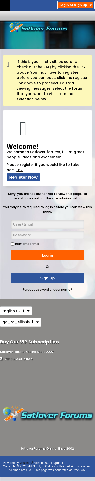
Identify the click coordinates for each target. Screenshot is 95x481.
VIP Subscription (16, 359)
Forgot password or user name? (47, 289)
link (19, 169)
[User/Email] (47, 224)
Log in (47, 255)
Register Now (23, 177)
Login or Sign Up (76, 5)
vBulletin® (26, 463)
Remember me (25, 244)
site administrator (66, 198)
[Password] (47, 235)
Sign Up (47, 278)
